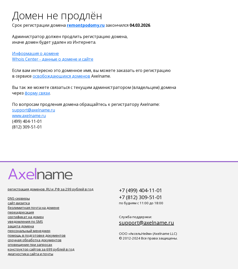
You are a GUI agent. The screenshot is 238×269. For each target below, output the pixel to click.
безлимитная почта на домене (33, 207)
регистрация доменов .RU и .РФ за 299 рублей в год (50, 189)
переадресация (21, 212)
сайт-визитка (19, 203)
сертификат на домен (26, 217)
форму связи (37, 93)
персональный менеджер (29, 230)
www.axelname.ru (29, 115)
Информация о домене (35, 53)
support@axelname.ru (33, 110)
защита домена (21, 226)
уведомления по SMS (25, 221)
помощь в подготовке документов (37, 235)
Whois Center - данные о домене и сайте (52, 59)
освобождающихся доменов (61, 76)
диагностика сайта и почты (30, 254)
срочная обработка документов (34, 240)
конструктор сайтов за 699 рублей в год (41, 249)
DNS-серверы (19, 198)
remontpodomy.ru (86, 25)
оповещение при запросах (30, 244)
